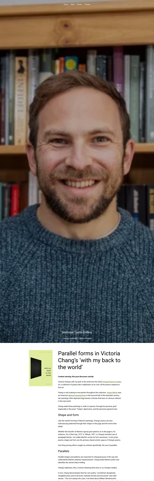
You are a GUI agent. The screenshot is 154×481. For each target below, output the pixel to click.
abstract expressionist (77, 395)
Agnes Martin (112, 393)
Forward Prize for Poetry (111, 382)
